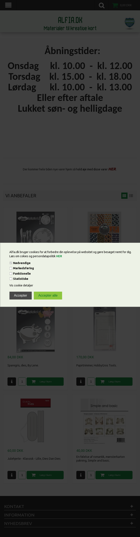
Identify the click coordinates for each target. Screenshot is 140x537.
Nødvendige (22, 263)
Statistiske (20, 278)
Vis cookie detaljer (21, 285)
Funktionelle (22, 273)
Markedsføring (23, 268)
